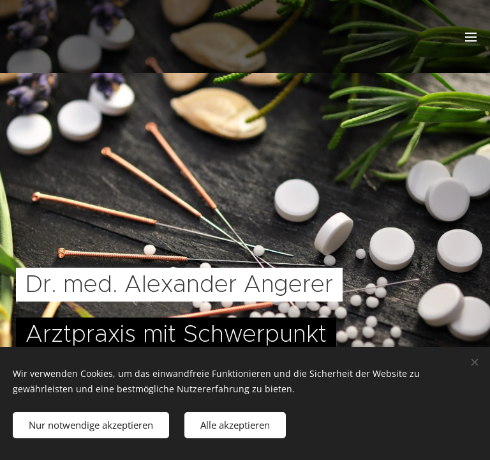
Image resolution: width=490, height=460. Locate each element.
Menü (471, 37)
